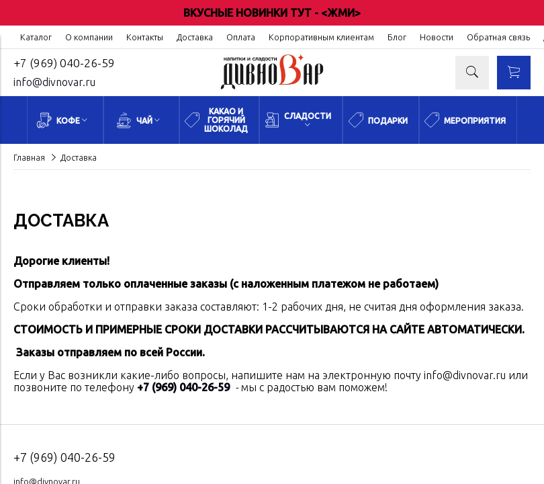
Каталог (36, 37)
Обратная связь (498, 37)
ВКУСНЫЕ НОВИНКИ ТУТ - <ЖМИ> (272, 13)
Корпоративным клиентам (321, 37)
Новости (436, 37)
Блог (397, 37)
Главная (29, 157)
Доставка (195, 37)
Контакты (144, 37)
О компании (89, 37)
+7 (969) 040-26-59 (64, 62)
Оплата (240, 37)
